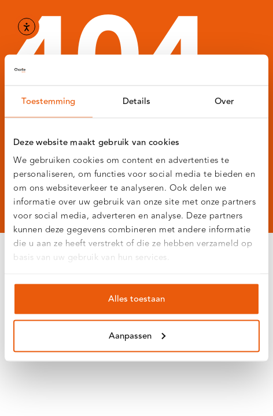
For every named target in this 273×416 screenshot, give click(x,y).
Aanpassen (137, 335)
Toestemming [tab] (48, 100)
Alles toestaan (136, 298)
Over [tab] (224, 100)
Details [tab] (137, 100)
